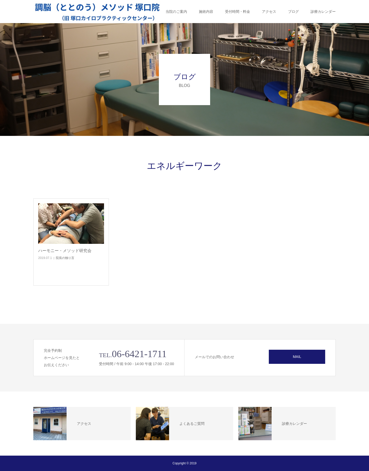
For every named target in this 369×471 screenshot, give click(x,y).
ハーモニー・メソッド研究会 (64, 250)
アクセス (269, 11)
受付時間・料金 (237, 11)
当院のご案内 (176, 11)
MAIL (297, 357)
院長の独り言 (65, 258)
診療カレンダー (323, 11)
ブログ (293, 11)
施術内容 (206, 11)
